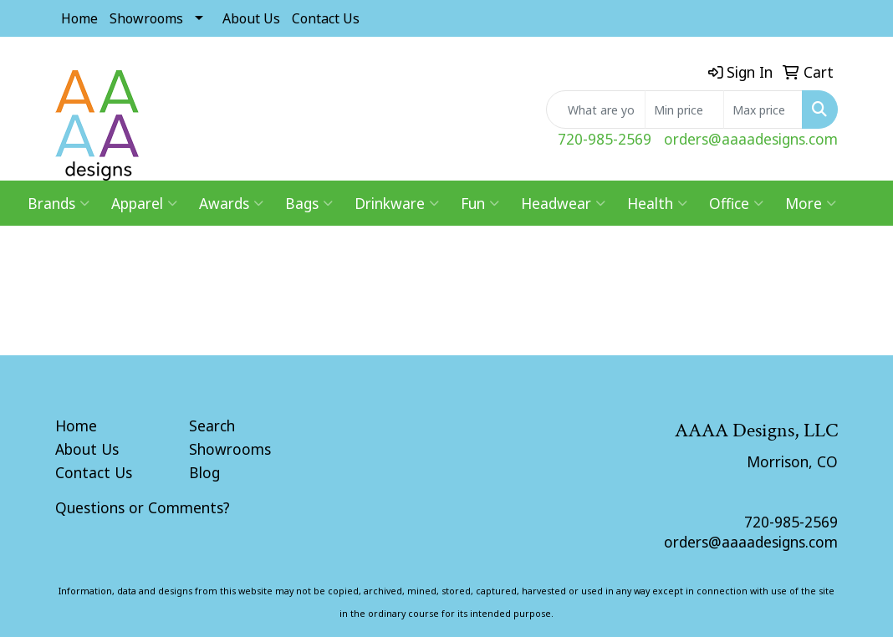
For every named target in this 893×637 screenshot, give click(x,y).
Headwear (563, 203)
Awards (231, 203)
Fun (480, 203)
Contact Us (326, 18)
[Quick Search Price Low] (684, 109)
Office (736, 203)
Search (212, 425)
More (810, 203)
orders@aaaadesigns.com (751, 139)
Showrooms (146, 18)
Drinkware (397, 203)
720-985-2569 (604, 139)
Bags (309, 203)
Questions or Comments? (142, 507)
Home (79, 18)
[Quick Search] (596, 109)
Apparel (144, 203)
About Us (251, 18)
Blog (204, 472)
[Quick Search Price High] (763, 109)
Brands (58, 203)
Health (657, 203)
